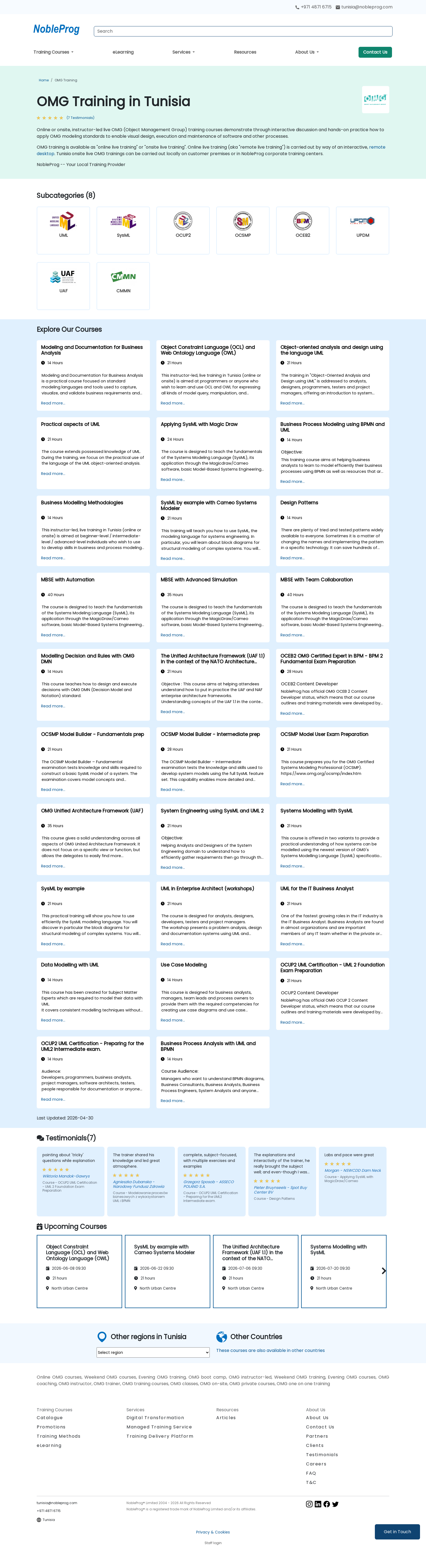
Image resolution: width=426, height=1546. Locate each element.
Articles (226, 1418)
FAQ (311, 1473)
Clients (315, 1445)
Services (182, 52)
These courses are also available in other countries (270, 1350)
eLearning (123, 52)
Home (44, 80)
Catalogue (50, 1418)
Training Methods (59, 1436)
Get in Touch (397, 1532)
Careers (316, 1464)
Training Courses (51, 52)
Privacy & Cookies (213, 1532)
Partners (317, 1436)
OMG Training (66, 80)
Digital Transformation (155, 1418)
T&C (311, 1482)
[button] (382, 1270)
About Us (305, 52)
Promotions (51, 1427)
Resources (245, 52)
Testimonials (322, 1455)
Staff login (213, 1543)
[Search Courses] (243, 31)
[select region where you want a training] (153, 1352)
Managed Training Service (159, 1427)
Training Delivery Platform (160, 1436)
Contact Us (375, 52)
